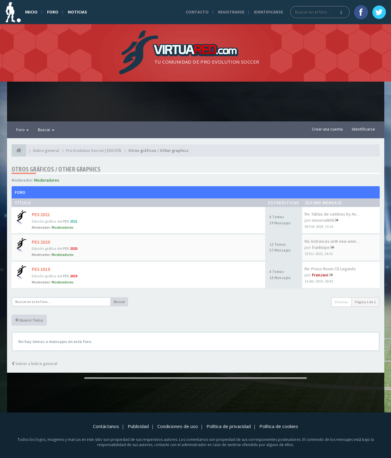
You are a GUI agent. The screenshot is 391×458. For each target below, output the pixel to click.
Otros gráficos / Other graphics (56, 169)
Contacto (197, 12)
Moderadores (46, 180)
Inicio (31, 12)
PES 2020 (41, 242)
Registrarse (231, 12)
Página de (365, 302)
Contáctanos (106, 426)
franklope (321, 247)
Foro (52, 12)
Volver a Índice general (34, 363)
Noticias (77, 12)
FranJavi (320, 275)
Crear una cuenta (327, 129)
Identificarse (268, 12)
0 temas (341, 302)
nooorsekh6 (323, 220)
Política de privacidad (228, 426)
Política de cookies (278, 426)
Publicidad (138, 426)
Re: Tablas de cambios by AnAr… (334, 214)
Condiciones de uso (177, 426)
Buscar (46, 129)
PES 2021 (41, 214)
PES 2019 (41, 269)
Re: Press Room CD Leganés (330, 268)
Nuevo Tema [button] (29, 320)
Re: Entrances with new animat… (334, 241)
